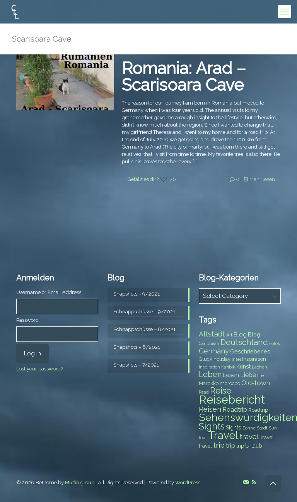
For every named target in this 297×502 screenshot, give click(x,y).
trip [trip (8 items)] (240, 446)
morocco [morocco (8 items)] (230, 383)
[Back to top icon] (273, 483)
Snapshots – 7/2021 (136, 365)
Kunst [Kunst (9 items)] (243, 366)
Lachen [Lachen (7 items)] (259, 367)
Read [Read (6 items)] (204, 392)
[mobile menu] (284, 11)
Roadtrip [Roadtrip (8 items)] (258, 410)
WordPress (187, 482)
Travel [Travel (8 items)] (267, 437)
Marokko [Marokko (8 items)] (208, 383)
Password (27, 320)
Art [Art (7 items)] (229, 335)
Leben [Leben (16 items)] (210, 374)
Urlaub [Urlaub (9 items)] (253, 446)
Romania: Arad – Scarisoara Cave (184, 77)
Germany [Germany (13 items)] (214, 351)
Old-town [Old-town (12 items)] (255, 383)
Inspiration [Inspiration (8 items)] (254, 359)
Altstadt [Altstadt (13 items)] (212, 334)
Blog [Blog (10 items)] (240, 334)
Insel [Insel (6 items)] (236, 359)
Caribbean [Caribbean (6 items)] (209, 343)
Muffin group (79, 482)
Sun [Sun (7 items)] (273, 428)
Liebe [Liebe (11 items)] (248, 375)
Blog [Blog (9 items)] (254, 334)
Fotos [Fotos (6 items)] (274, 343)
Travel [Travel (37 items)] (223, 435)
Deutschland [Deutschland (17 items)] (244, 342)
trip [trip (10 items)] (230, 445)
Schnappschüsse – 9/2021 (144, 311)
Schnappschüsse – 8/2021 (144, 329)
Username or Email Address (48, 292)
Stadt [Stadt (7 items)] (262, 428)
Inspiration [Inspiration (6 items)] (209, 367)
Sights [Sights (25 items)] (212, 426)
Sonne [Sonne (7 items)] (249, 428)
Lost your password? (39, 369)
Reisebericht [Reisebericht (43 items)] (232, 399)
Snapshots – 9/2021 (136, 294)
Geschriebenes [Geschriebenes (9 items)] (250, 351)
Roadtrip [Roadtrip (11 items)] (234, 409)
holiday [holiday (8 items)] (221, 359)
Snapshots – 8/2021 (136, 347)
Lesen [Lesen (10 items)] (231, 375)
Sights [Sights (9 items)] (233, 427)
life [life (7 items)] (260, 375)
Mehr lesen (262, 179)
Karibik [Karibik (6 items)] (228, 367)
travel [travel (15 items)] (249, 436)
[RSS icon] (254, 482)
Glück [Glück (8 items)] (205, 359)
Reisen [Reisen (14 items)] (210, 409)
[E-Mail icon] (246, 482)
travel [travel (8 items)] (205, 446)
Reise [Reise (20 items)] (220, 391)
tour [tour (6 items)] (203, 437)
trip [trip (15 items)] (219, 445)
